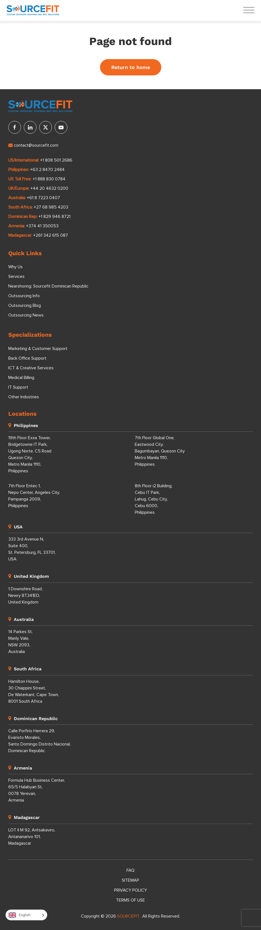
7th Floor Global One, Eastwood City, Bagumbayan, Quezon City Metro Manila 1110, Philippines (160, 451)
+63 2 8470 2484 (47, 169)
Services (16, 277)
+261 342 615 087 (50, 235)
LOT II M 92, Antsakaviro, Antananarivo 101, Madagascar (31, 836)
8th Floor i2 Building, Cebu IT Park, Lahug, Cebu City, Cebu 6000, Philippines (153, 499)
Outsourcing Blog (24, 306)
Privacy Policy (130, 890)
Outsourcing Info (24, 296)
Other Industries (23, 397)
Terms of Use (130, 900)
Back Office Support (27, 358)
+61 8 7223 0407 (43, 198)
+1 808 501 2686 (56, 160)
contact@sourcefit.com (33, 145)
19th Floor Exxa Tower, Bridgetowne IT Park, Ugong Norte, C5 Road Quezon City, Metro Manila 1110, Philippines (29, 454)
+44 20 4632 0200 (49, 188)
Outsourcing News (26, 315)
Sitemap (130, 880)
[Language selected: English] (26, 915)
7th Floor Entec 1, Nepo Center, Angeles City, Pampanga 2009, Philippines (34, 496)
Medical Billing (21, 377)
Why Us (15, 267)
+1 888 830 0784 (49, 179)
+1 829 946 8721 (54, 216)
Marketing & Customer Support (37, 348)
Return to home (130, 67)
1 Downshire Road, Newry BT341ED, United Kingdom (25, 595)
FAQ (130, 870)
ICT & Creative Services (31, 368)
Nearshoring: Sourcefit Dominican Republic (48, 286)
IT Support (18, 387)
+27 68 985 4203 (51, 207)
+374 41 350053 (42, 226)
